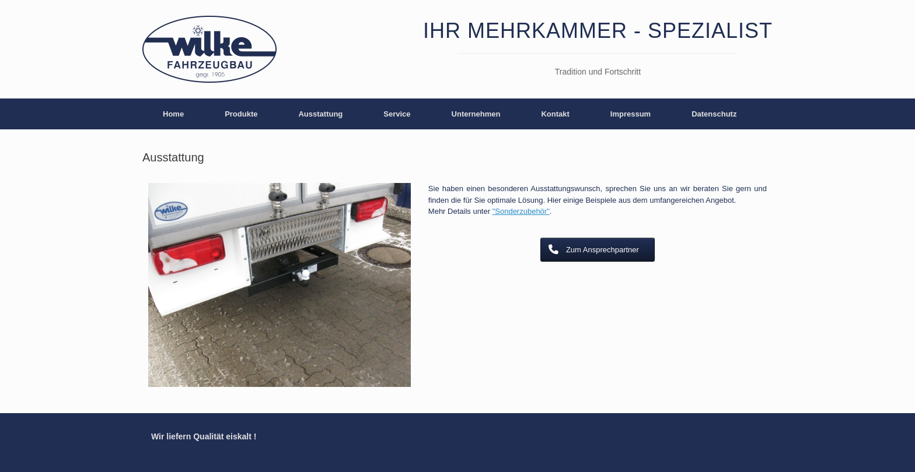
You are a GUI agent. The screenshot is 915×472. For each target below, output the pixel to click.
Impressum (630, 114)
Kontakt (555, 114)
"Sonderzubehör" (521, 211)
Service (396, 114)
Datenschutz (714, 114)
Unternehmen (476, 114)
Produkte (241, 114)
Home (173, 114)
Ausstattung (320, 114)
